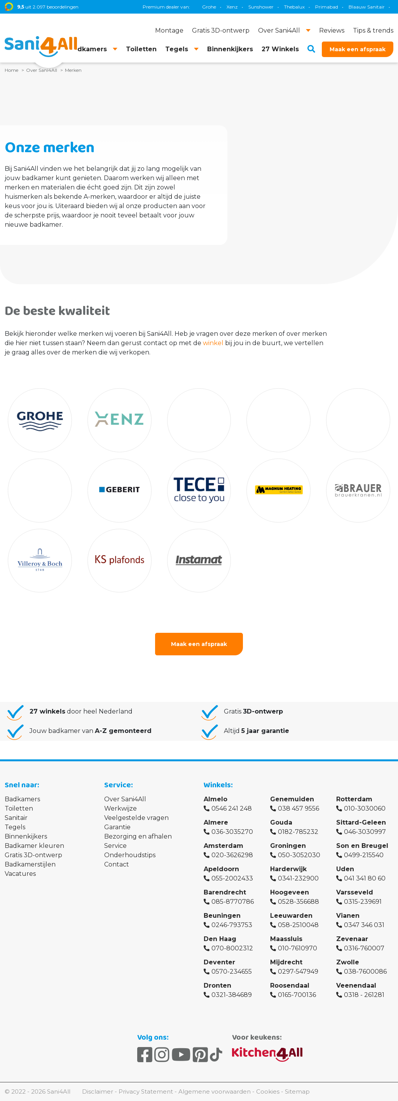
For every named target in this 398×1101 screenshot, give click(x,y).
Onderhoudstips (129, 855)
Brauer (338, 7)
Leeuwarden (291, 915)
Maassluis (286, 939)
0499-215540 (364, 855)
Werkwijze (120, 808)
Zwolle (347, 962)
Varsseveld (354, 892)
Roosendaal (289, 985)
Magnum (309, 7)
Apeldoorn (221, 869)
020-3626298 (232, 855)
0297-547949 (298, 971)
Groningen (288, 845)
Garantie (117, 827)
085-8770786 (232, 901)
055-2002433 (232, 878)
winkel (213, 343)
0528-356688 (298, 901)
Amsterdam (223, 845)
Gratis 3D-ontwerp (33, 855)
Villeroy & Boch (373, 7)
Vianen (348, 915)
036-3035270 (232, 831)
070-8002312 (232, 948)
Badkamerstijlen (30, 864)
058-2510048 (298, 925)
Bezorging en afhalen (138, 836)
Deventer (219, 962)
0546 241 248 (231, 808)
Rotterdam (354, 799)
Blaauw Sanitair (220, 7)
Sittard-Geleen (361, 822)
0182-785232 (298, 831)
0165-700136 (297, 995)
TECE (282, 7)
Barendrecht (225, 892)
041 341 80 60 (365, 878)
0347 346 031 (364, 925)
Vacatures (20, 873)
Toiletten (19, 808)
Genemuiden (292, 799)
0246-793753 (231, 925)
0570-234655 (231, 971)
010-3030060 (365, 808)
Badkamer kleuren (34, 845)
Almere (216, 822)
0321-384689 (231, 995)
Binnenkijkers (26, 836)
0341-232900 (298, 878)
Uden (345, 869)
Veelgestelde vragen (136, 817)
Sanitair (16, 817)
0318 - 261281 (364, 995)
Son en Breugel (362, 845)
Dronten (217, 985)
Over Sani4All (125, 799)
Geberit (256, 7)
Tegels (15, 827)
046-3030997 (365, 831)
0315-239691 (363, 901)
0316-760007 (364, 948)
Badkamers (22, 799)
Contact (116, 864)
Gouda (281, 822)
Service (115, 845)
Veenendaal (356, 985)
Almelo (215, 799)
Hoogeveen (289, 892)
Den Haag (220, 939)
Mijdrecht (286, 962)
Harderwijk (288, 869)
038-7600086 (365, 971)
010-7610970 (297, 948)
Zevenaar (352, 939)
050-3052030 (299, 855)
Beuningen (222, 915)
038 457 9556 (298, 808)
